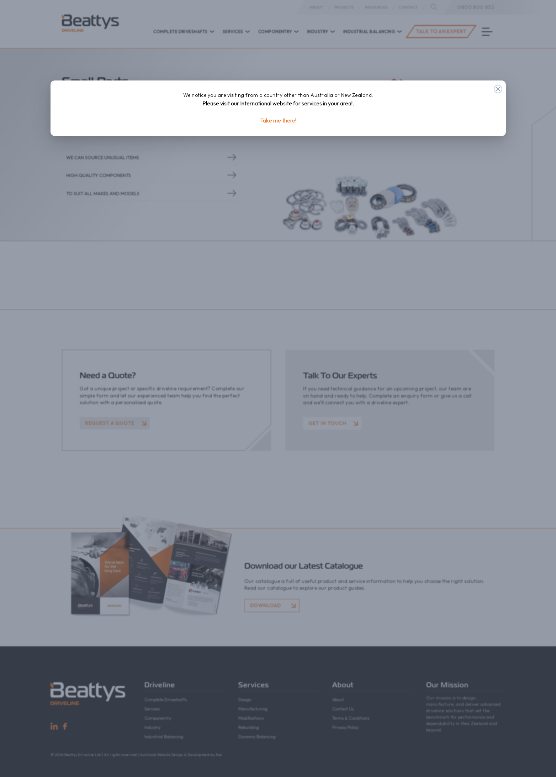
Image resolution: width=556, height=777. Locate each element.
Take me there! (278, 120)
